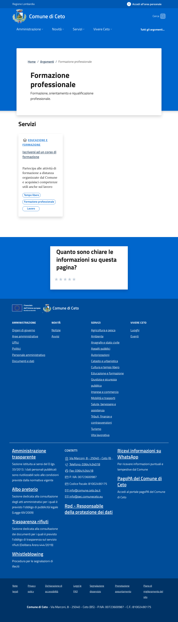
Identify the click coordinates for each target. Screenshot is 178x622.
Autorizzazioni (100, 355)
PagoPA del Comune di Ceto (139, 481)
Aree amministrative (25, 336)
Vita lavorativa (100, 435)
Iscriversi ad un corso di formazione (39, 154)
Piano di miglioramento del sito (153, 591)
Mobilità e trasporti (103, 398)
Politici (16, 348)
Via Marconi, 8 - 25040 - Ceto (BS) (89, 457)
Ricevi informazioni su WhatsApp (139, 453)
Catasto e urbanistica (104, 361)
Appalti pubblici (100, 348)
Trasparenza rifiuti (30, 521)
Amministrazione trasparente (29, 453)
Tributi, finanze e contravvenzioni (101, 419)
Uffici (15, 342)
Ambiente (97, 336)
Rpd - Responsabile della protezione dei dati (89, 508)
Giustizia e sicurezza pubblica (104, 382)
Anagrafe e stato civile (105, 342)
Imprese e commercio (105, 392)
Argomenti (47, 61)
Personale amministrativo (28, 355)
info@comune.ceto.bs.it (82, 490)
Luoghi (135, 330)
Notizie (56, 330)
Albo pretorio (25, 489)
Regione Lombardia (23, 4)
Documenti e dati (23, 361)
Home (32, 61)
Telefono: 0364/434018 (82, 464)
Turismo (96, 429)
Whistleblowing (27, 553)
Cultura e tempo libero (105, 367)
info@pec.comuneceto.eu (84, 496)
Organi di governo (23, 330)
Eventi (135, 336)
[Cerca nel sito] (161, 16)
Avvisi (55, 336)
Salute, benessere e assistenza (103, 407)
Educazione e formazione (107, 373)
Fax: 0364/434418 (79, 470)
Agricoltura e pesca (103, 330)
